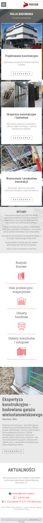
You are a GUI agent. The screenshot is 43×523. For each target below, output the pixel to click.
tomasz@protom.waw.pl (21, 493)
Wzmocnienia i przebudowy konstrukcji (21, 180)
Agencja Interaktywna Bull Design (28, 508)
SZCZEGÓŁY (22, 74)
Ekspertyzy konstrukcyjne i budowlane (21, 116)
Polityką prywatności (33, 519)
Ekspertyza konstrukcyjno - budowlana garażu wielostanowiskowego (22, 407)
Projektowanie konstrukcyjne (21, 56)
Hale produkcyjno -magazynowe (21, 290)
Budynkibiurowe (21, 265)
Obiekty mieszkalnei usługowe (21, 340)
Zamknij (23, 521)
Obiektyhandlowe (21, 315)
